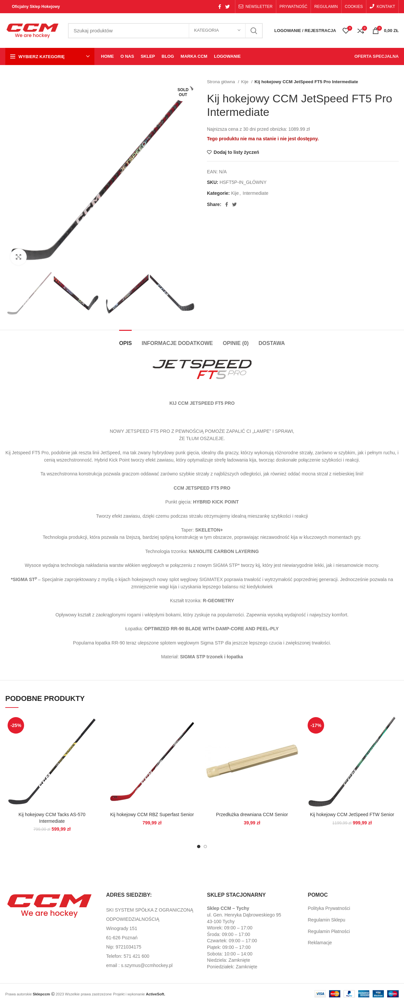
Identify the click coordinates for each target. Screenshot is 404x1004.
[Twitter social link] (227, 6)
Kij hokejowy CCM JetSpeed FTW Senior (352, 814)
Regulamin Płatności (329, 931)
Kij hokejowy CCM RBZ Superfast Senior (152, 814)
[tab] (125, 340)
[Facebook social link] (219, 6)
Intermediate (255, 193)
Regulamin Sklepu (327, 919)
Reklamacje (320, 942)
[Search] (165, 30)
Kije (245, 81)
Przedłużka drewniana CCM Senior (252, 814)
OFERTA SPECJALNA (376, 56)
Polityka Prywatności (329, 908)
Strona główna (221, 81)
